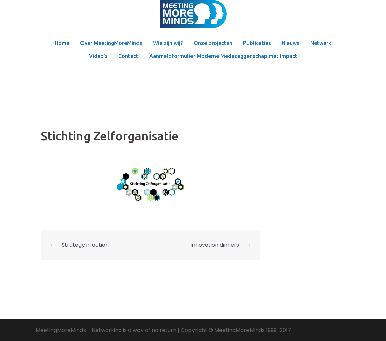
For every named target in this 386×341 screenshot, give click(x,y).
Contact (128, 56)
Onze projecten (213, 43)
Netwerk (320, 43)
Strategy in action (85, 245)
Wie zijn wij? (168, 43)
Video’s (98, 56)
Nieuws (290, 43)
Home (62, 43)
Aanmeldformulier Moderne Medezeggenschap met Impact (223, 56)
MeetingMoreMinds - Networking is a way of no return (106, 330)
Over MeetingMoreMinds (111, 43)
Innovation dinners (214, 245)
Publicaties (257, 43)
